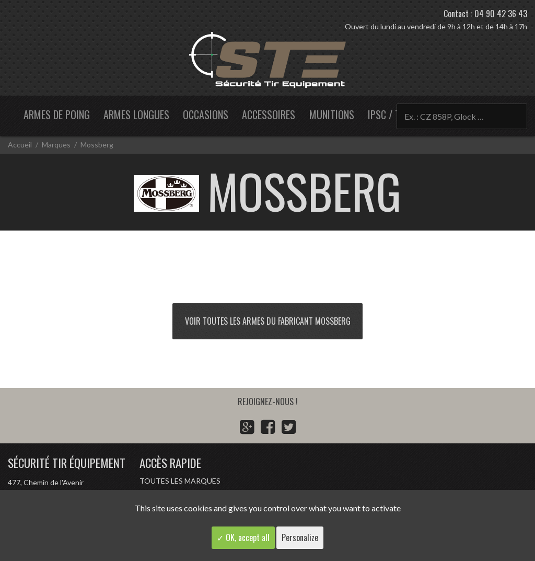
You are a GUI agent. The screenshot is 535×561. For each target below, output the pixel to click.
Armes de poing (57, 114)
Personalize (300, 537)
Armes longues (136, 114)
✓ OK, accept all (243, 537)
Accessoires (268, 114)
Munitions (331, 114)
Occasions (205, 114)
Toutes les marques (179, 480)
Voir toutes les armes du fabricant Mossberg (268, 321)
